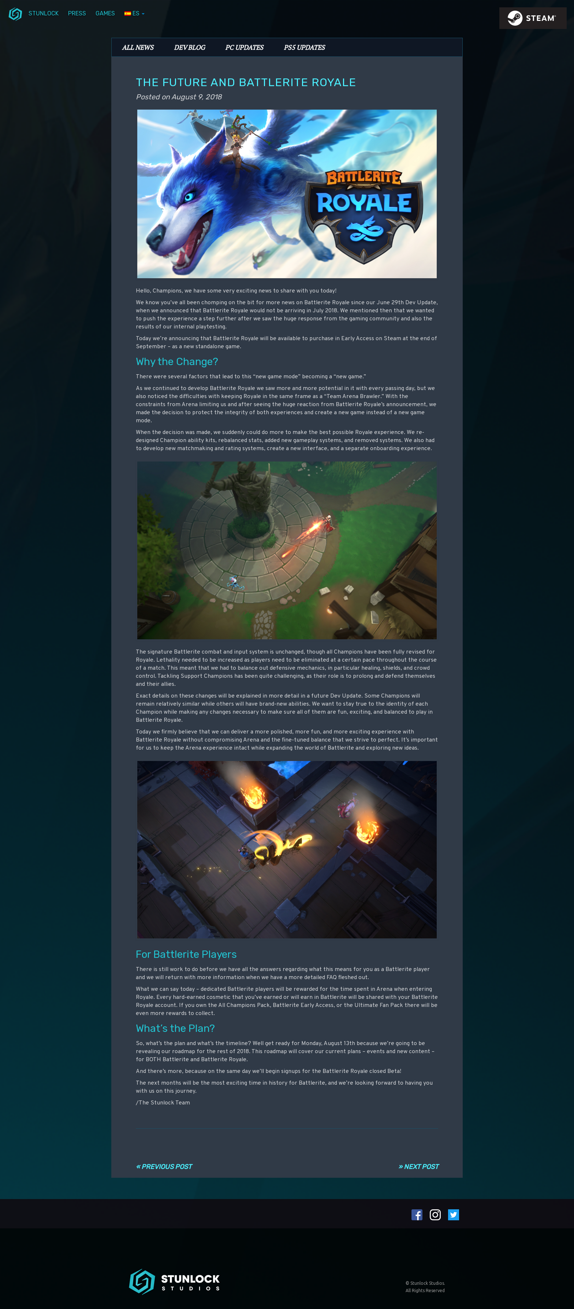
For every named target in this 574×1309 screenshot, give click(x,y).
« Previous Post (163, 1166)
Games (105, 13)
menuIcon (15, 13)
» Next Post (418, 1166)
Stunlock (44, 13)
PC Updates (244, 47)
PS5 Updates (304, 47)
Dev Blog (189, 47)
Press (77, 13)
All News (137, 47)
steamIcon (532, 20)
